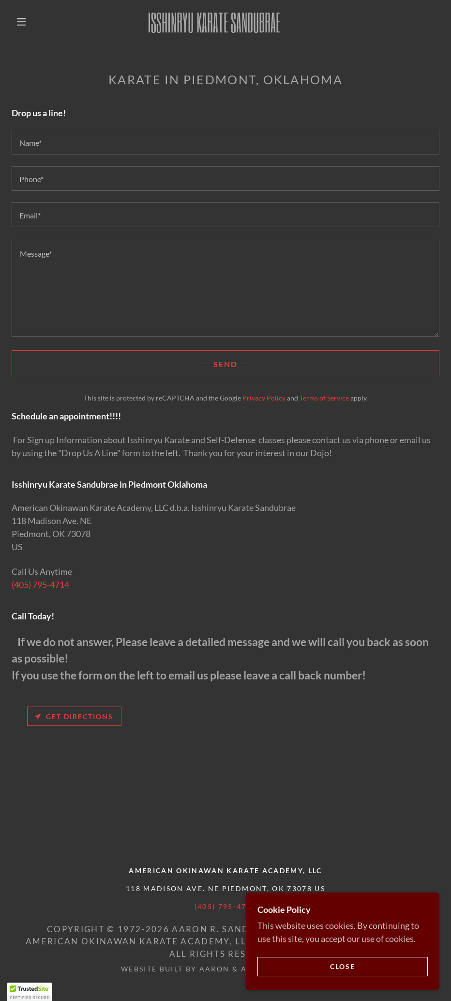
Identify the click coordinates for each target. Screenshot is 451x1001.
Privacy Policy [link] (264, 398)
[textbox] (225, 142)
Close (342, 966)
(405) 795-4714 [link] (40, 584)
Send (225, 364)
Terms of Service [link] (324, 398)
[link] (213, 29)
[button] (21, 21)
